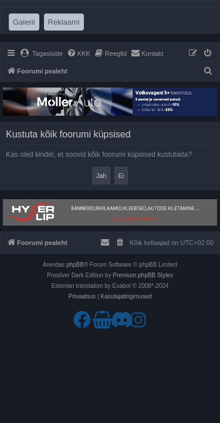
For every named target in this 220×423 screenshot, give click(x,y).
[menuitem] (41, 53)
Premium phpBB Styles (143, 275)
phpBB (75, 264)
